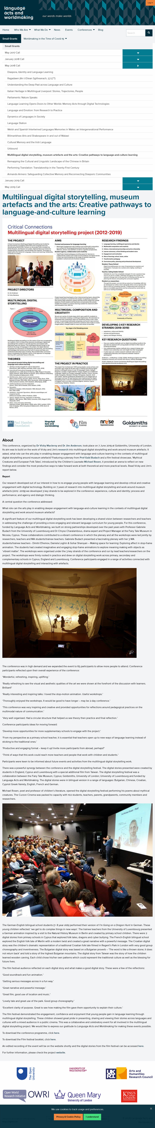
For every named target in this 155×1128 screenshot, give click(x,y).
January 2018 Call (14, 59)
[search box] (135, 32)
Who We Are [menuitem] (21, 29)
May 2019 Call (12, 186)
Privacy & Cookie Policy (68, 1117)
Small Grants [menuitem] (10, 38)
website (60, 1052)
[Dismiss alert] (151, 1108)
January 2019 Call (14, 180)
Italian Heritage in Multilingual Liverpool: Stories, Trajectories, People (45, 91)
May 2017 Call (12, 52)
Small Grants (12, 46)
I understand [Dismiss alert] (92, 1117)
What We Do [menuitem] (41, 29)
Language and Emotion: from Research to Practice (34, 110)
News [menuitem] (57, 29)
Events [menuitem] (69, 29)
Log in (150, 3)
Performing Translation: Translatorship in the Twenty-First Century (43, 167)
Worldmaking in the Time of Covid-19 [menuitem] (44, 38)
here (56, 1032)
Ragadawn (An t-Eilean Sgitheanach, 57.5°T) (31, 78)
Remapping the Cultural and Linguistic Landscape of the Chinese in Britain (48, 161)
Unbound (12, 148)
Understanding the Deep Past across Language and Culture (39, 84)
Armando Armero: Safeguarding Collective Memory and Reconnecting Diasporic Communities (59, 174)
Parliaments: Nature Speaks (22, 97)
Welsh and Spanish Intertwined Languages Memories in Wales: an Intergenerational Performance (60, 129)
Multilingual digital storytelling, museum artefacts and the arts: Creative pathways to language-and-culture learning (72, 154)
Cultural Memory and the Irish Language (29, 142)
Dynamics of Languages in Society (26, 116)
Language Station (17, 123)
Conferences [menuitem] (85, 29)
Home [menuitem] (6, 29)
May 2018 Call (12, 65)
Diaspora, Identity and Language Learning (30, 72)
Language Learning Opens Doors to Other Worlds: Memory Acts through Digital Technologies (58, 103)
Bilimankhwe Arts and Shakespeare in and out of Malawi (38, 135)
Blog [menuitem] (100, 29)
